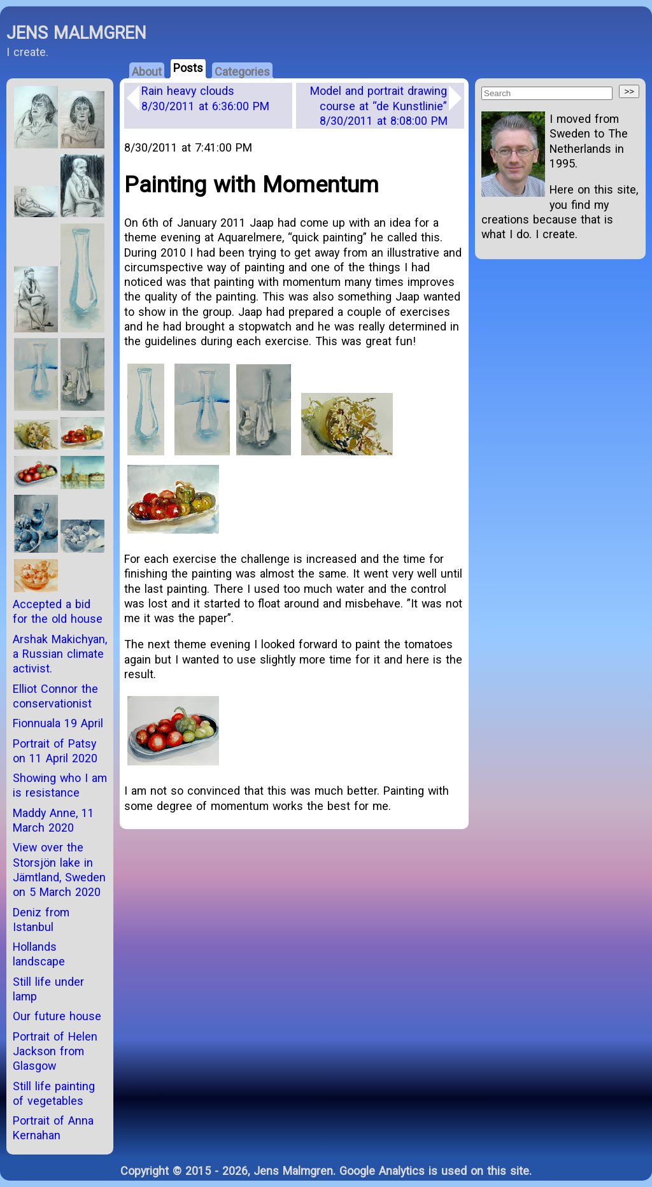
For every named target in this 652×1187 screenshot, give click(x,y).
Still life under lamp (48, 989)
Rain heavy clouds (205, 98)
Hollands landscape (39, 954)
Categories (242, 71)
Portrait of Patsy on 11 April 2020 (55, 751)
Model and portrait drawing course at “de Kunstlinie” (379, 105)
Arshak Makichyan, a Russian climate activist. (60, 654)
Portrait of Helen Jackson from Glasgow (55, 1051)
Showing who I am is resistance (60, 785)
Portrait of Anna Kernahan (53, 1128)
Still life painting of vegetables (54, 1093)
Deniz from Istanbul (41, 920)
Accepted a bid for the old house (58, 611)
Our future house (57, 1016)
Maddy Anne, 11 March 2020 (53, 820)
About (147, 71)
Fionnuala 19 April (58, 723)
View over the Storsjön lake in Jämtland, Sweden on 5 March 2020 (59, 870)
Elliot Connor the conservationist (55, 696)
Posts (188, 68)
